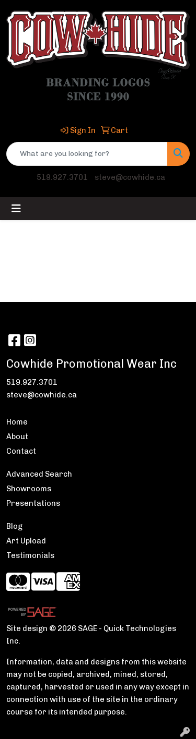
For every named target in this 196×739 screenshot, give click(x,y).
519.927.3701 (62, 177)
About (17, 436)
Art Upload (26, 541)
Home (17, 422)
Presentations (33, 503)
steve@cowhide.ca (130, 177)
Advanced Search (39, 474)
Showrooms (28, 488)
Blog (14, 526)
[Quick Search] (87, 154)
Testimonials (30, 555)
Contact (21, 451)
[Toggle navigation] (16, 208)
